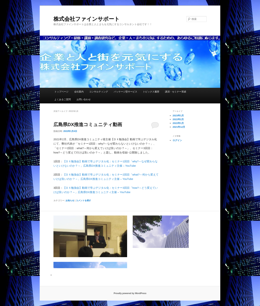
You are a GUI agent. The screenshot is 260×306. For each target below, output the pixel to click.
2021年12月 (179, 127)
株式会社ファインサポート (86, 19)
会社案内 (79, 91)
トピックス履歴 (151, 91)
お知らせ (70, 200)
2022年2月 (178, 119)
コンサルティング (98, 91)
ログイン (177, 140)
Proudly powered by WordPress (130, 293)
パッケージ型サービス (125, 91)
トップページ (61, 91)
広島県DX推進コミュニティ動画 (87, 124)
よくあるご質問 (62, 99)
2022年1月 (178, 123)
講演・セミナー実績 (175, 91)
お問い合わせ (84, 99)
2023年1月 (178, 115)
